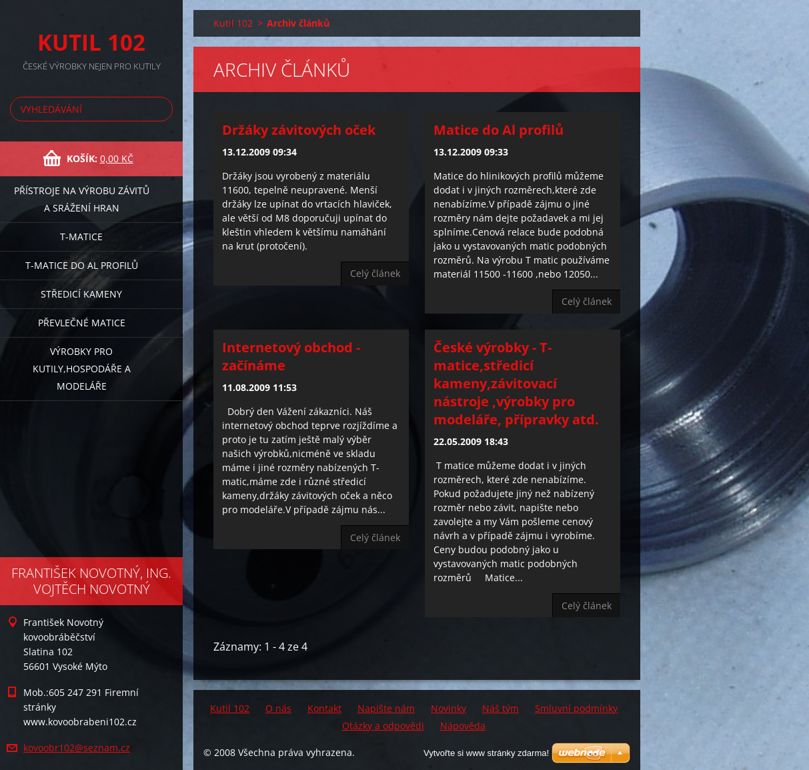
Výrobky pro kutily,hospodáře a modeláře (82, 368)
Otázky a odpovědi (383, 725)
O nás (278, 708)
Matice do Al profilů (499, 130)
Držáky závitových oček (298, 130)
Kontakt (324, 708)
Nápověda (463, 725)
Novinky (448, 708)
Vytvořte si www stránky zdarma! (486, 753)
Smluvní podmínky (576, 708)
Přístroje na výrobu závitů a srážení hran (81, 199)
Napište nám (386, 708)
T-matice (81, 236)
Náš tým (500, 708)
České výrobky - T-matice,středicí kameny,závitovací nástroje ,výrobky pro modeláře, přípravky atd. (516, 383)
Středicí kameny (81, 294)
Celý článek (375, 273)
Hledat (160, 109)
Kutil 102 (233, 23)
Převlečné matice (81, 322)
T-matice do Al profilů (81, 265)
